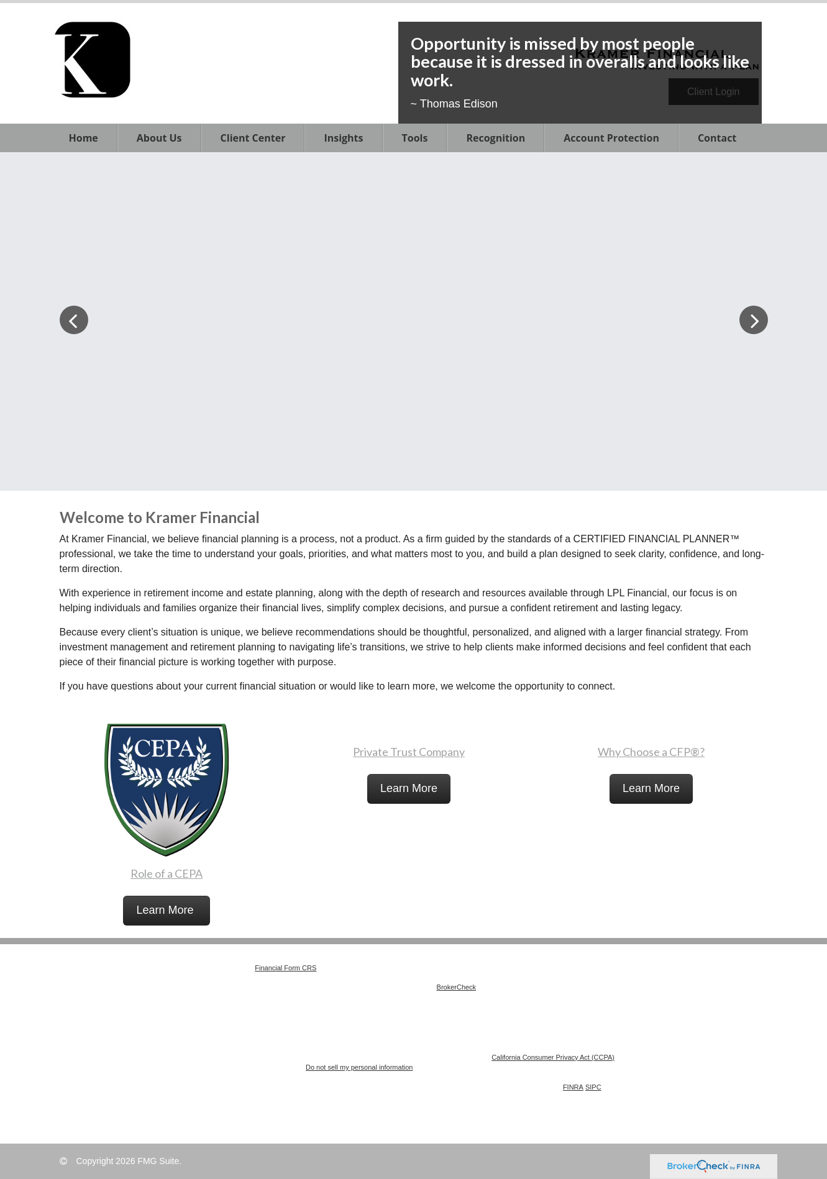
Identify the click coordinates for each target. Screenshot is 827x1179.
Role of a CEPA (166, 873)
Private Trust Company (409, 751)
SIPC (593, 1087)
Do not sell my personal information (359, 1067)
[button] (159, 138)
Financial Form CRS (285, 968)
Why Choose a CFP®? (651, 751)
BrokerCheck (457, 987)
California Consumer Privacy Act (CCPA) (553, 1057)
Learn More (166, 910)
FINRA (573, 1087)
